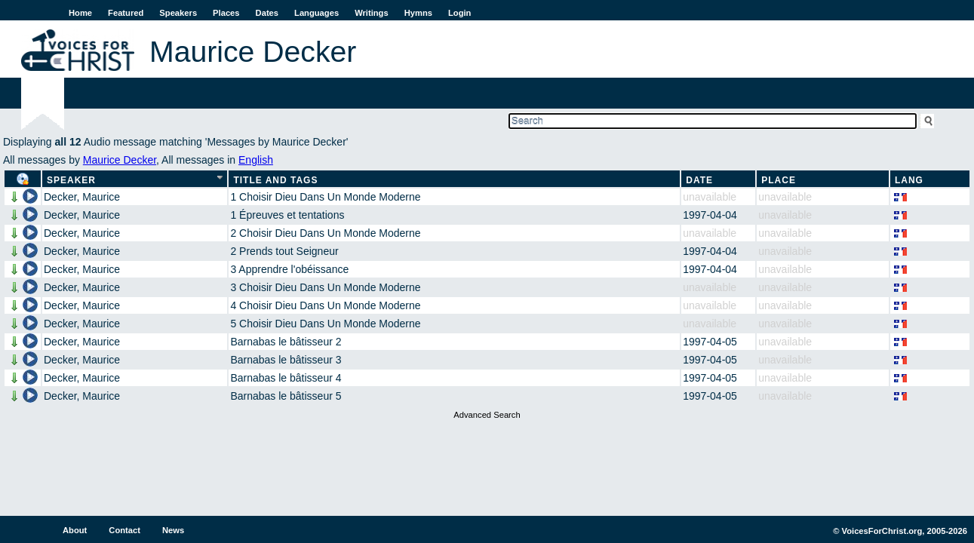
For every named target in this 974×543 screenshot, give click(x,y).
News (173, 530)
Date (699, 180)
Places (226, 12)
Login (459, 12)
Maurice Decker (119, 160)
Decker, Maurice (82, 197)
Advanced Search (486, 414)
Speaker (71, 180)
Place (778, 180)
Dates (267, 12)
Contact (124, 530)
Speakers (178, 12)
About (75, 530)
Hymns (418, 12)
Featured (125, 12)
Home (80, 12)
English (255, 160)
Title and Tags (275, 180)
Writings (372, 12)
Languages (316, 12)
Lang (909, 180)
